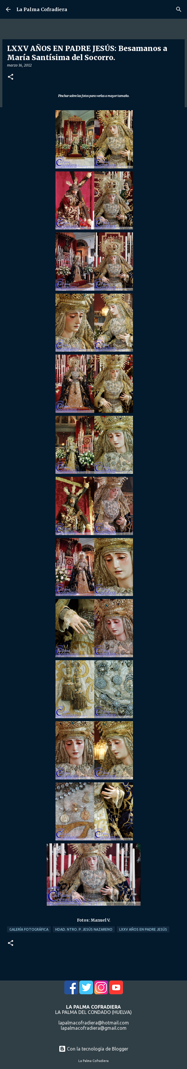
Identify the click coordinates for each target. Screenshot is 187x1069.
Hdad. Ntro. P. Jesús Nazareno (83, 929)
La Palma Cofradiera (41, 9)
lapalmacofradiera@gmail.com (94, 1028)
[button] (10, 77)
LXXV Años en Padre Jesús (143, 929)
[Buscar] (178, 9)
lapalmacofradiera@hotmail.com (93, 1022)
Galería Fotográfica (28, 929)
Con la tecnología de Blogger (93, 1048)
